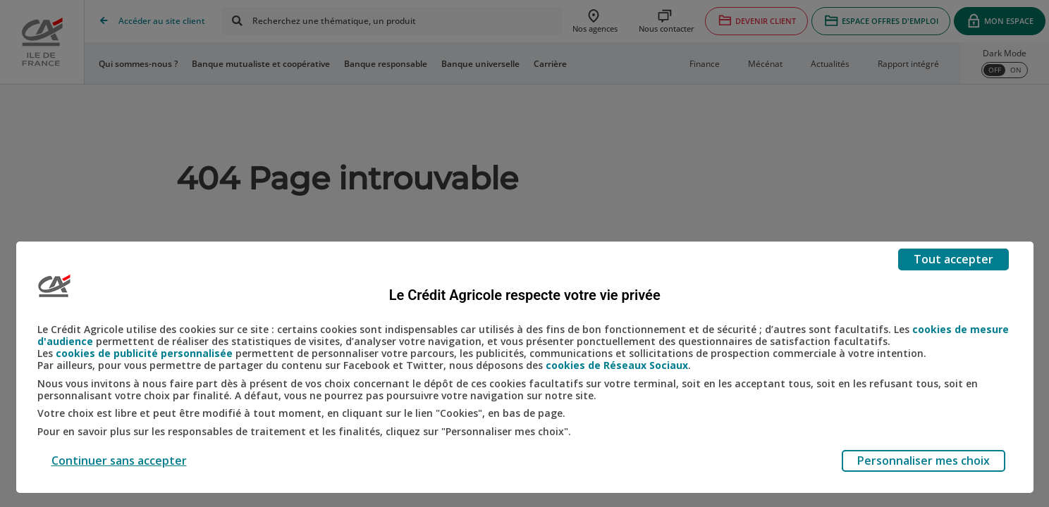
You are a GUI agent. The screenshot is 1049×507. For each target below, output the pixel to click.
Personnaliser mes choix (923, 460)
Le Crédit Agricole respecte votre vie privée (525, 295)
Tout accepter (953, 259)
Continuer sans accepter (119, 460)
